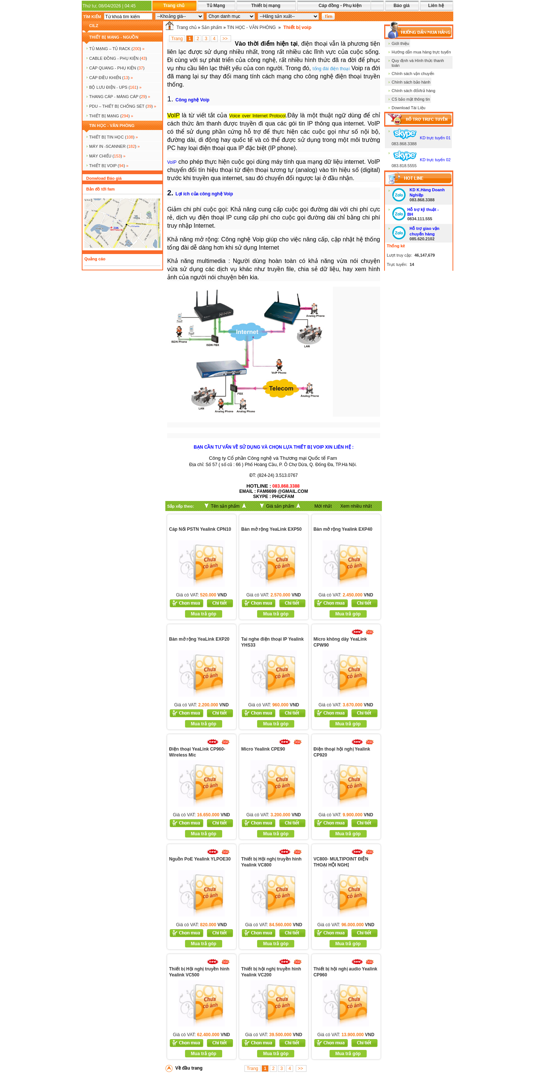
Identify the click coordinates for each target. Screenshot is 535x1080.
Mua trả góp (203, 614)
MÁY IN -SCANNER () (114, 146)
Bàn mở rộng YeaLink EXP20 (199, 639)
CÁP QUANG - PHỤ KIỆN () (117, 68)
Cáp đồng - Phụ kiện (340, 5)
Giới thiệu (400, 43)
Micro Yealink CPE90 (263, 749)
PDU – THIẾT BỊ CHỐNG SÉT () (122, 106)
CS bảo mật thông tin (411, 99)
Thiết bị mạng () (111, 116)
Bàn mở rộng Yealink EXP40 (343, 529)
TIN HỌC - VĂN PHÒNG (111, 125)
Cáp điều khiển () (111, 77)
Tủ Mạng (216, 5)
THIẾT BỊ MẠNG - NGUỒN (113, 37)
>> (226, 38)
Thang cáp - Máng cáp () (119, 96)
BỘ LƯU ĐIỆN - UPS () (115, 87)
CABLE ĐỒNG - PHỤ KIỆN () (118, 58)
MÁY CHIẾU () (107, 156)
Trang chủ (173, 5)
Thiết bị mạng (265, 5)
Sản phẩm (211, 27)
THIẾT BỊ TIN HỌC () (113, 137)
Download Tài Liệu (408, 107)
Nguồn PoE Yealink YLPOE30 (200, 859)
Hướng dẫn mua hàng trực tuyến (421, 52)
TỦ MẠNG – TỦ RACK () (117, 48)
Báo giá (401, 5)
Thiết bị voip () (109, 165)
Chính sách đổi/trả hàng (413, 90)
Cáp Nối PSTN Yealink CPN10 (200, 529)
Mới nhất (323, 506)
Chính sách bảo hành (411, 82)
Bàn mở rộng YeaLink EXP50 (271, 529)
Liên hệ (436, 5)
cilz (93, 25)
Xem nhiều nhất (356, 506)
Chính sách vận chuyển (413, 73)
